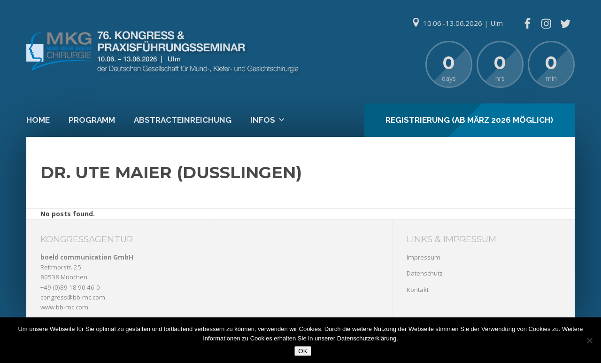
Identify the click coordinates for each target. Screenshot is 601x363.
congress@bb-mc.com (72, 297)
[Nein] (589, 340)
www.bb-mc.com (64, 307)
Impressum (423, 257)
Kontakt (418, 289)
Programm (92, 120)
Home (38, 120)
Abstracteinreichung (182, 120)
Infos (262, 120)
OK (302, 351)
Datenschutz (425, 273)
